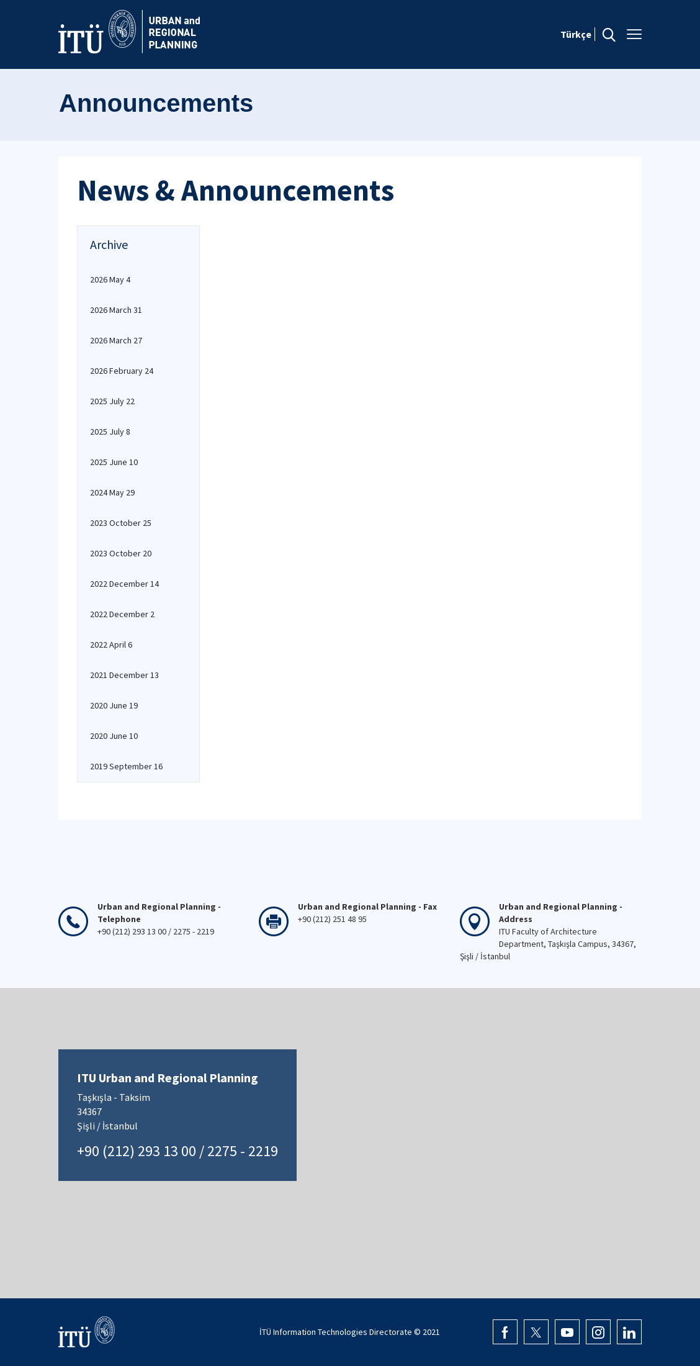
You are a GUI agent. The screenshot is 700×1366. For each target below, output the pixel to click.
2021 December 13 (124, 675)
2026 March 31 (116, 309)
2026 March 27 (116, 340)
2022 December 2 (122, 614)
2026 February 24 (121, 370)
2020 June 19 (114, 705)
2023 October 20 (120, 553)
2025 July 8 (110, 431)
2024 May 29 (112, 492)
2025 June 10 (114, 462)
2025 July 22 (112, 401)
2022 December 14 (124, 583)
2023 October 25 (120, 522)
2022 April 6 (111, 644)
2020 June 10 (114, 735)
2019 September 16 (126, 766)
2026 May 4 (110, 279)
